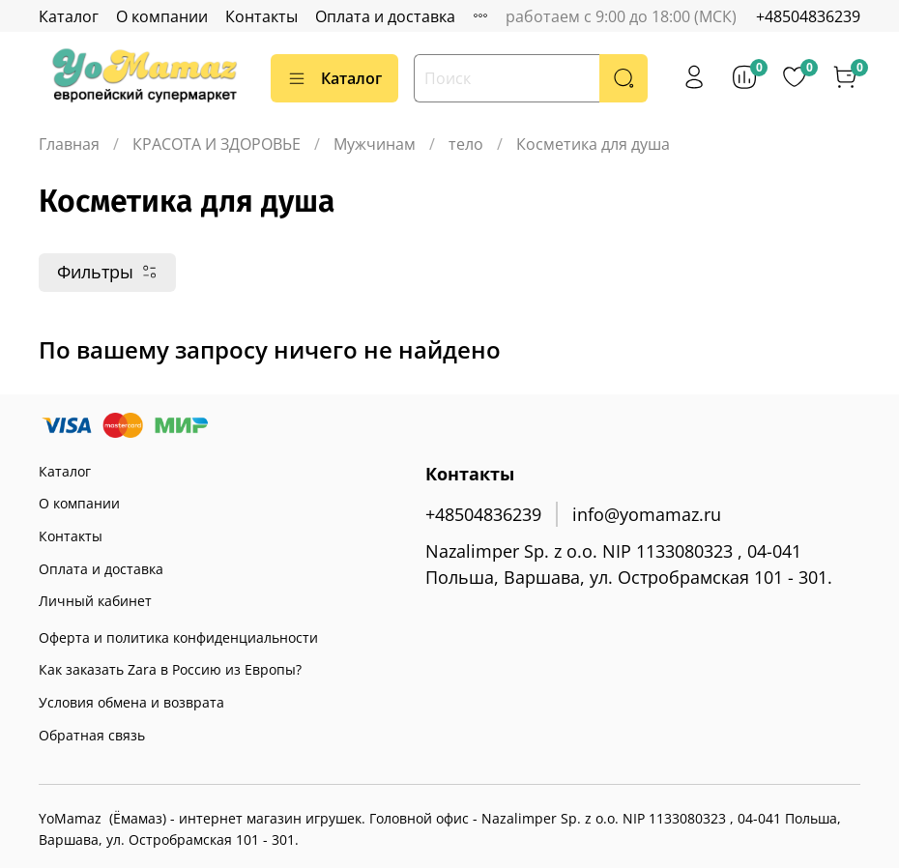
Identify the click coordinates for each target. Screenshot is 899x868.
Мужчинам (375, 144)
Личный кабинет (95, 601)
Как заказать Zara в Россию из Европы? (170, 669)
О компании (162, 16)
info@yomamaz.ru (646, 514)
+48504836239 (808, 16)
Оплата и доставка (385, 16)
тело (466, 144)
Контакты (261, 16)
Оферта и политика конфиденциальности (178, 637)
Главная (69, 144)
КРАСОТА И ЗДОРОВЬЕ (216, 144)
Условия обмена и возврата (131, 702)
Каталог (69, 16)
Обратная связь (92, 735)
